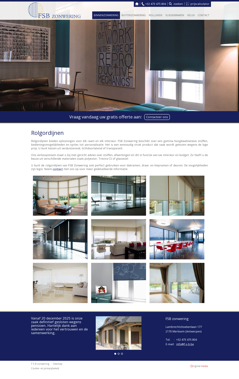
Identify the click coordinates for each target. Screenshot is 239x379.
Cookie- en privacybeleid (45, 368)
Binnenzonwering (106, 15)
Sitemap (57, 363)
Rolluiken (155, 15)
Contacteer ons (157, 117)
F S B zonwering (137, 4)
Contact (203, 15)
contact (58, 169)
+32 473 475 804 (155, 4)
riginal (200, 366)
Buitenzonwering (133, 15)
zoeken (178, 4)
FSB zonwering (177, 318)
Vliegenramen (174, 15)
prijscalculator (199, 4)
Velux (191, 15)
